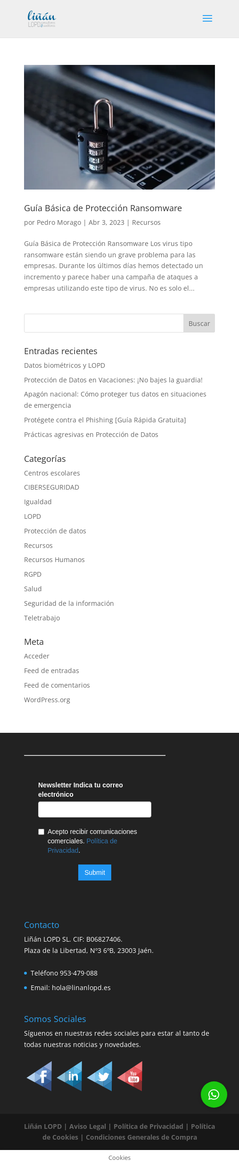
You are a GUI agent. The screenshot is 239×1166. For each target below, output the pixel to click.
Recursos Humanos (54, 559)
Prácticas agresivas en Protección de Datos (91, 434)
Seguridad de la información (69, 603)
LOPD (32, 516)
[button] (214, 1094)
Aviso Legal (87, 1126)
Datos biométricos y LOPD (64, 365)
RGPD (32, 574)
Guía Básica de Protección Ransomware (103, 208)
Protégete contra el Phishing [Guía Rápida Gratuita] (105, 419)
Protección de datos (55, 530)
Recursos (146, 222)
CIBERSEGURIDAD (51, 487)
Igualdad (38, 501)
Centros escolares (52, 472)
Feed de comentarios (57, 685)
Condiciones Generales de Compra (140, 1137)
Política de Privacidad (148, 1126)
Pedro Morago (59, 222)
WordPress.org (47, 699)
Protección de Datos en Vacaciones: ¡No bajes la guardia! (113, 379)
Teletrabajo (42, 617)
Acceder (36, 655)
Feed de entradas (51, 670)
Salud (33, 588)
